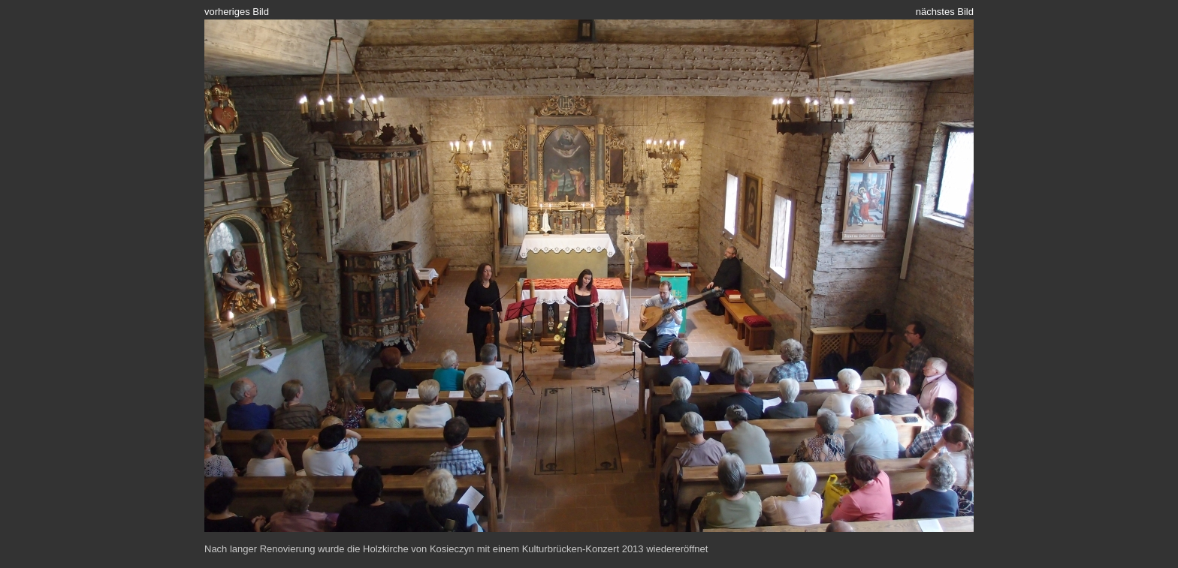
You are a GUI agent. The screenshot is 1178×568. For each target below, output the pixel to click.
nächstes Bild (945, 11)
